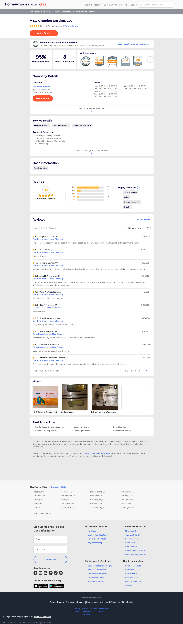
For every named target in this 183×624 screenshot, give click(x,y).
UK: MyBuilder (127, 602)
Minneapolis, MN (68, 507)
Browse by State (60, 487)
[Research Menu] (175, 4)
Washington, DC (128, 507)
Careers (128, 585)
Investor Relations (133, 581)
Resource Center (132, 539)
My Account (130, 531)
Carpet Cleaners (81, 427)
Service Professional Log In (100, 566)
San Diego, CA (127, 496)
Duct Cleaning (119, 427)
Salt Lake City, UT (98, 507)
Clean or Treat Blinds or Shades (47, 308)
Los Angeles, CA (68, 496)
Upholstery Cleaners (122, 431)
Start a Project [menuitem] (92, 5)
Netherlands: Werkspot (110, 602)
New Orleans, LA (97, 492)
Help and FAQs (131, 577)
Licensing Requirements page (97, 453)
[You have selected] (138, 228)
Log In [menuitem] (134, 5)
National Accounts (96, 581)
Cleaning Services (82, 431)
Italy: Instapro (92, 602)
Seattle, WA (126, 503)
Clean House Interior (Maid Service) (48, 334)
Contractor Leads (96, 577)
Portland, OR (96, 503)
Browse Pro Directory (97, 535)
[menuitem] (25, 4)
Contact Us (130, 570)
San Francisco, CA (129, 500)
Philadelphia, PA (97, 500)
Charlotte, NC (40, 496)
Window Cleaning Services (46, 431)
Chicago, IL (39, 500)
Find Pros (92, 531)
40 (53, 26)
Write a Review (71, 26)
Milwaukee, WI (67, 503)
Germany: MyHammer (75, 602)
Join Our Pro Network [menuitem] (115, 5)
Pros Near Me (131, 547)
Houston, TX (66, 492)
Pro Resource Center (97, 574)
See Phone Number (41, 87)
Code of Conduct (133, 566)
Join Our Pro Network (97, 570)
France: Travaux (57, 602)
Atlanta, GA (39, 492)
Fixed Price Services (97, 539)
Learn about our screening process (135, 44)
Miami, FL (65, 500)
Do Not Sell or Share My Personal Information (89, 611)
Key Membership (95, 543)
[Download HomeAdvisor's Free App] (41, 586)
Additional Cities (42, 513)
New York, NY (96, 496)
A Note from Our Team (135, 551)
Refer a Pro (130, 543)
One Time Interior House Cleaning (48, 239)
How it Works (131, 574)
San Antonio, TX (128, 492)
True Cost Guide (132, 535)
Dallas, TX (38, 503)
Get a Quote (43, 33)
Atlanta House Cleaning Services (49, 427)
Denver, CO (39, 507)
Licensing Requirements (135, 554)
